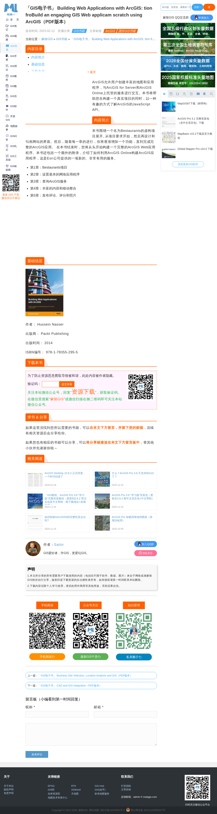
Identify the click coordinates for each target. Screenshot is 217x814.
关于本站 (9, 785)
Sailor (59, 545)
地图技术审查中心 (57, 797)
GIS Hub (99, 785)
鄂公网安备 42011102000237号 (148, 810)
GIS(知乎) (100, 789)
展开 (93, 72)
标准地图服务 (102, 793)
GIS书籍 (79, 31)
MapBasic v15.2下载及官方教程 (195, 135)
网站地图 (94, 810)
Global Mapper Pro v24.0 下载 (195, 148)
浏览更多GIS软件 (188, 164)
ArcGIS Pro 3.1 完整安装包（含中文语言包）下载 (193, 120)
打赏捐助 (126, 785)
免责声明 (9, 793)
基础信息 (38, 64)
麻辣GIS (47, 39)
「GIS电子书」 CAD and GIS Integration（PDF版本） (70, 685)
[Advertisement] (58, 105)
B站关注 (146, 553)
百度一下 (197, 8)
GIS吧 (51, 789)
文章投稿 (126, 789)
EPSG (51, 785)
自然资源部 (54, 793)
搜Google (209, 8)
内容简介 (38, 57)
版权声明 (9, 789)
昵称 (30, 707)
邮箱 (99, 707)
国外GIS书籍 (127, 31)
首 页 (12, 19)
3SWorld (76, 789)
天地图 (75, 793)
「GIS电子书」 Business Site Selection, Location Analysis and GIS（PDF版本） (85, 675)
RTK (73, 785)
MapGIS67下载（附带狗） (193, 103)
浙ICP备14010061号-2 (112, 810)
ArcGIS (110, 31)
